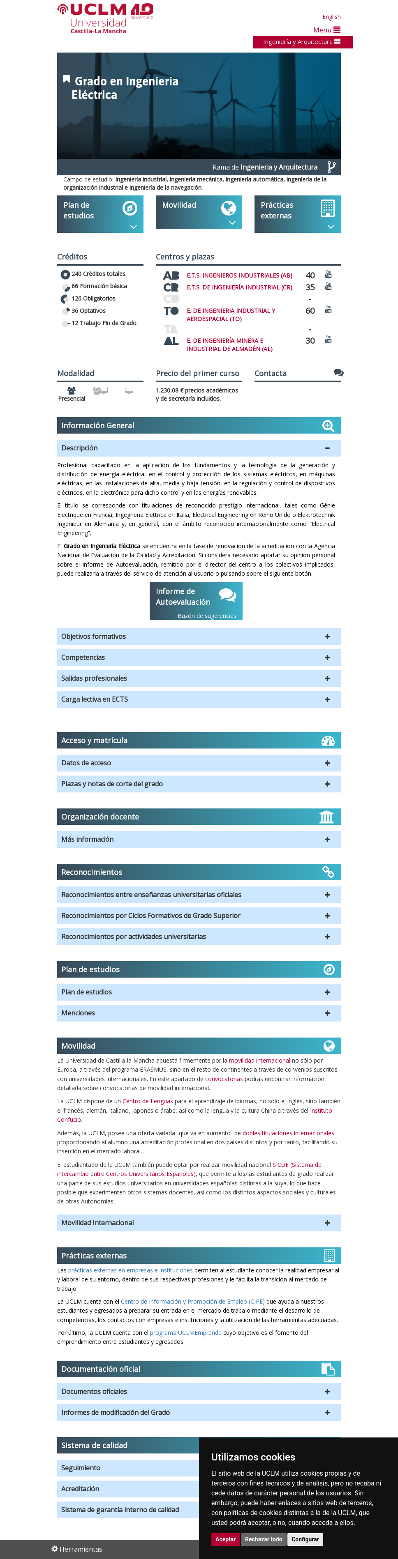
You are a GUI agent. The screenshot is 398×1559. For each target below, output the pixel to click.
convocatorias (224, 1079)
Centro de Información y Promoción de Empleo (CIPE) (193, 1301)
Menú (326, 29)
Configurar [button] (305, 1539)
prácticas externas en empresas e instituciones (130, 1270)
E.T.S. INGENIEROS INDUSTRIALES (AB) (239, 275)
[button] (199, 448)
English (331, 17)
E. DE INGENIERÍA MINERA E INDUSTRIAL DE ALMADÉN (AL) (230, 345)
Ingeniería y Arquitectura (301, 41)
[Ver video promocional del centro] (328, 274)
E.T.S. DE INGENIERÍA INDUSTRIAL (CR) (239, 287)
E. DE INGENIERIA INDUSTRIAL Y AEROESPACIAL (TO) (231, 315)
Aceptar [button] (225, 1539)
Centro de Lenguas (148, 1101)
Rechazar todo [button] (263, 1539)
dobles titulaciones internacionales (288, 1133)
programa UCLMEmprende (186, 1332)
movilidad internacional (259, 1060)
